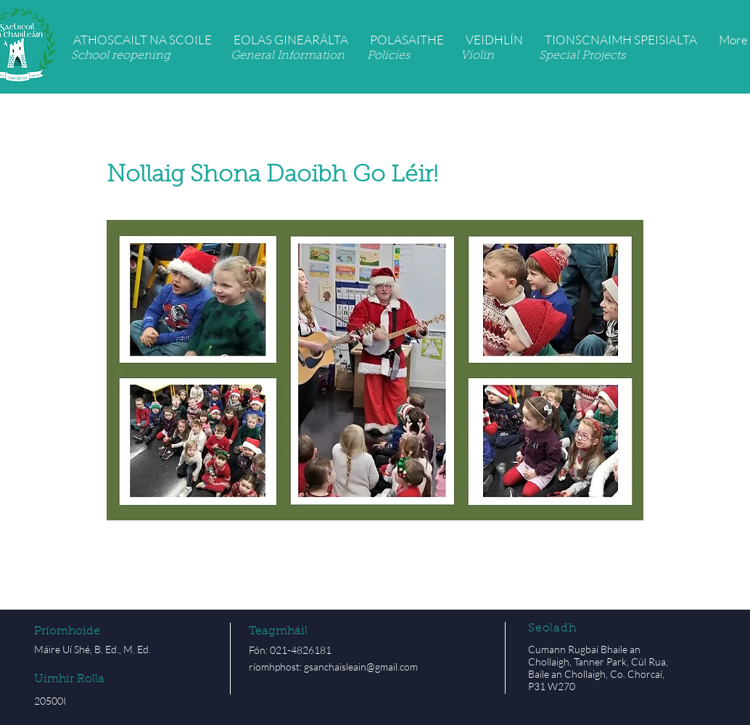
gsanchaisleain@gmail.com (361, 666)
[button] (142, 39)
